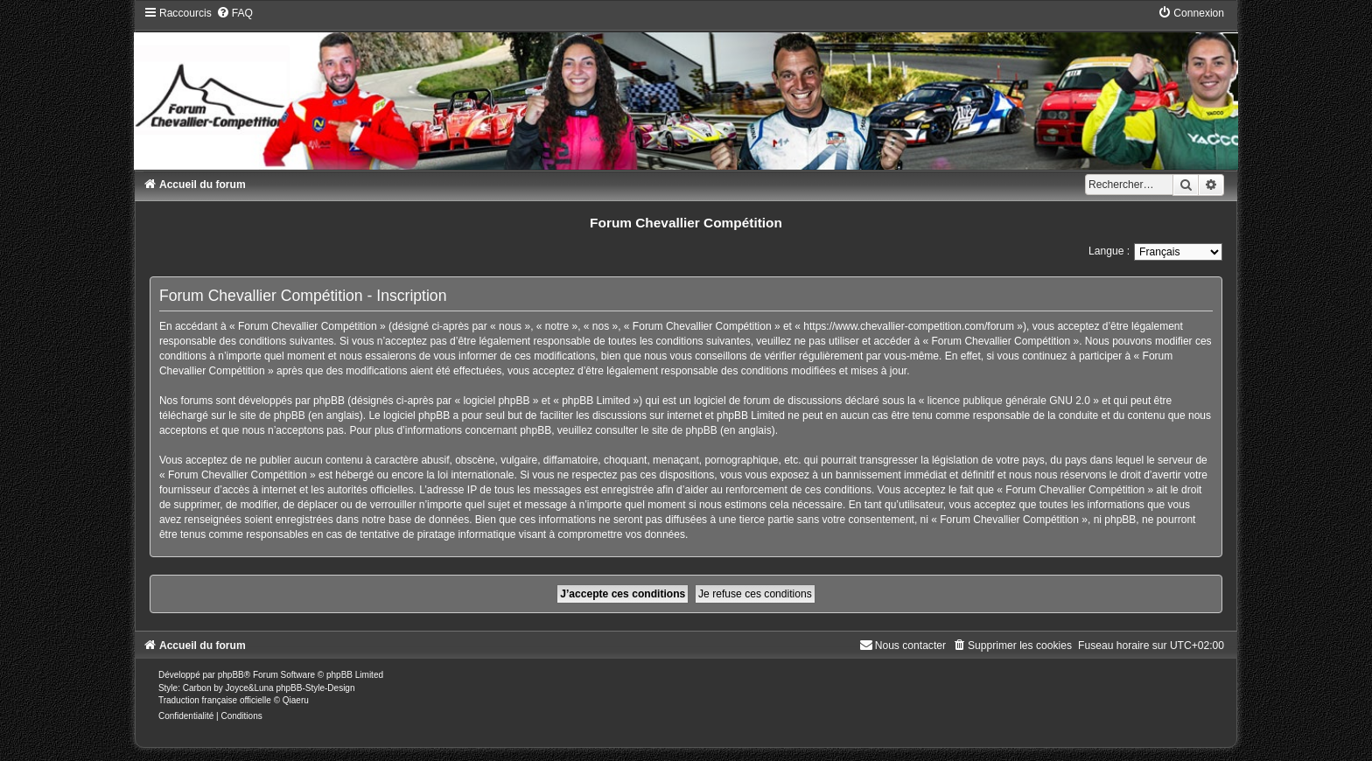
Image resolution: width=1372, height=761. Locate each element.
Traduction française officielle (214, 700)
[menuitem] (234, 13)
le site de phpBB (266, 415)
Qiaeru (296, 700)
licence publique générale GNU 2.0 (1009, 400)
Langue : (1109, 251)
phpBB (231, 675)
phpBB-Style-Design (315, 688)
